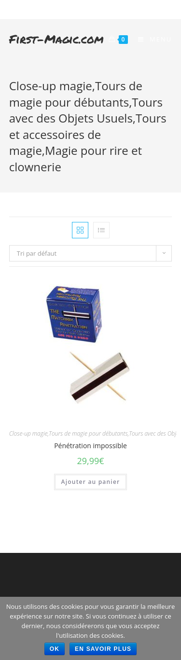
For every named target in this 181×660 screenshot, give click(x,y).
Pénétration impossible (90, 445)
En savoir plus (103, 649)
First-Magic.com (56, 38)
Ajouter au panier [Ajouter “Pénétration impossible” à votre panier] (90, 482)
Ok (54, 649)
